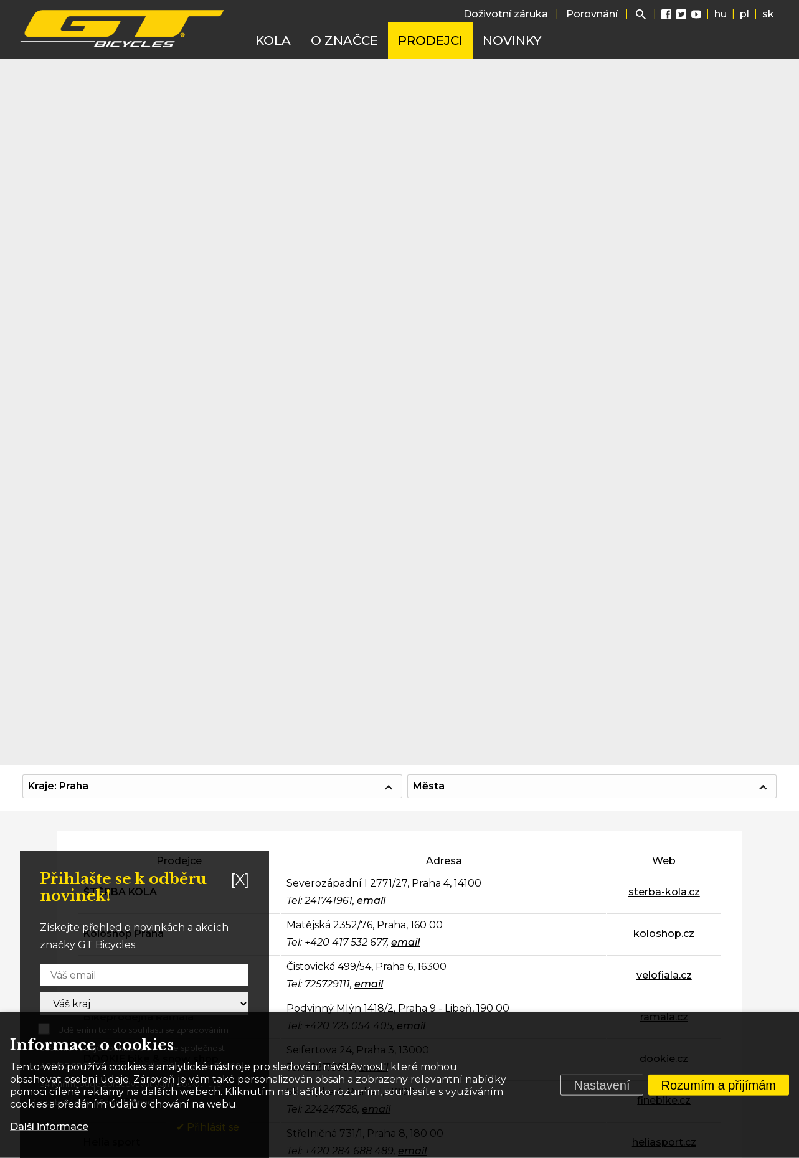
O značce (344, 40)
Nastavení (602, 1085)
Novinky (512, 40)
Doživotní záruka (505, 14)
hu (720, 14)
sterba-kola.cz (664, 892)
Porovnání (592, 14)
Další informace (49, 1126)
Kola (273, 40)
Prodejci (430, 40)
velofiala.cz (664, 975)
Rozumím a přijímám (718, 1085)
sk (768, 14)
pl (744, 14)
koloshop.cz (663, 933)
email (371, 900)
